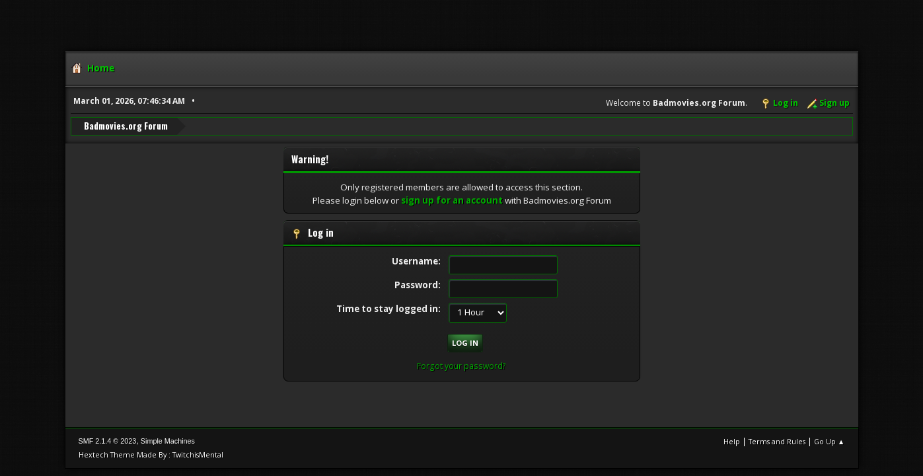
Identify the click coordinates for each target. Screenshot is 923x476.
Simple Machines (168, 441)
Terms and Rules (777, 441)
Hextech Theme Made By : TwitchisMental (151, 454)
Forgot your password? (461, 366)
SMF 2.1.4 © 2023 (108, 441)
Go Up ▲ (829, 441)
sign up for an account (452, 200)
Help (731, 441)
